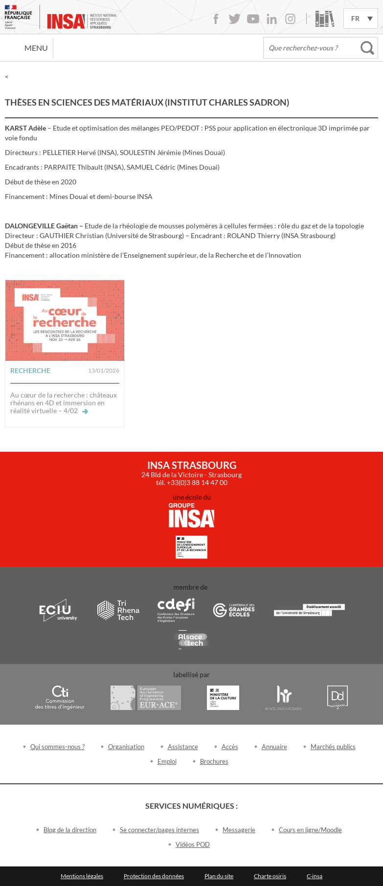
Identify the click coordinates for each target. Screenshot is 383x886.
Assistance (183, 747)
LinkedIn (272, 19)
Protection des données (154, 876)
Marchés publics (333, 747)
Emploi (167, 761)
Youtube (253, 19)
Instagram (290, 19)
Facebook (216, 19)
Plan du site (218, 876)
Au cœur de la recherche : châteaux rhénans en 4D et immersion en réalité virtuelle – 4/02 (63, 403)
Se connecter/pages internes (159, 830)
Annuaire (274, 747)
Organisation (126, 747)
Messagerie (239, 830)
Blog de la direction (70, 830)
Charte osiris (270, 876)
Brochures (214, 761)
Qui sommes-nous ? (57, 747)
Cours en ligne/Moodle (310, 830)
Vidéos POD (193, 844)
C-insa (314, 876)
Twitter (234, 19)
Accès (230, 747)
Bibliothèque (325, 19)
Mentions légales (82, 876)
